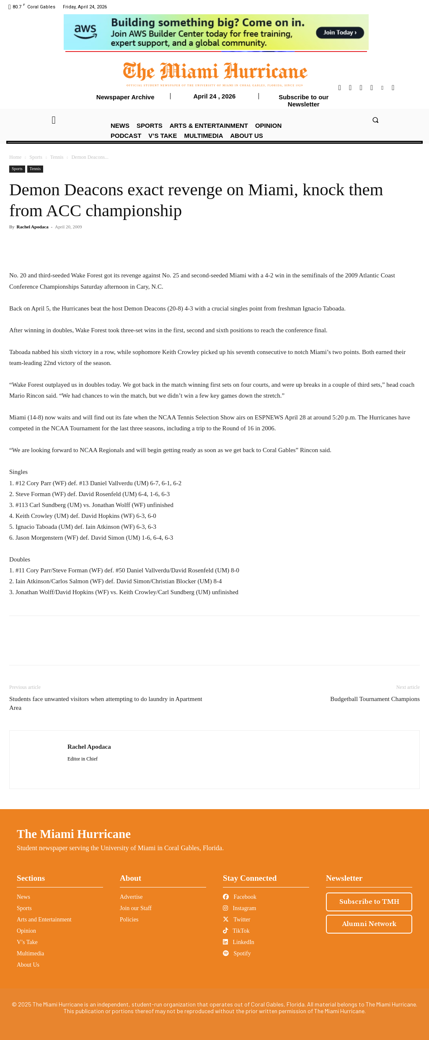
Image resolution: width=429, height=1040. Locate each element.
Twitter (236, 919)
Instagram (239, 908)
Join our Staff (136, 908)
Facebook (239, 897)
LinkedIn (238, 942)
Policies (129, 919)
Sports (35, 157)
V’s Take (27, 942)
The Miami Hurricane (74, 834)
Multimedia (30, 953)
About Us (28, 965)
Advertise (131, 897)
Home (15, 157)
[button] (375, 119)
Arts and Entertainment (44, 919)
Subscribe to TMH (369, 901)
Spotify (237, 953)
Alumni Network (369, 924)
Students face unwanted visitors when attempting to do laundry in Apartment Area (105, 703)
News (23, 897)
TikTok (236, 931)
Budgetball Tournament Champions (375, 699)
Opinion (26, 931)
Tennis (57, 157)
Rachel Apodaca (33, 226)
